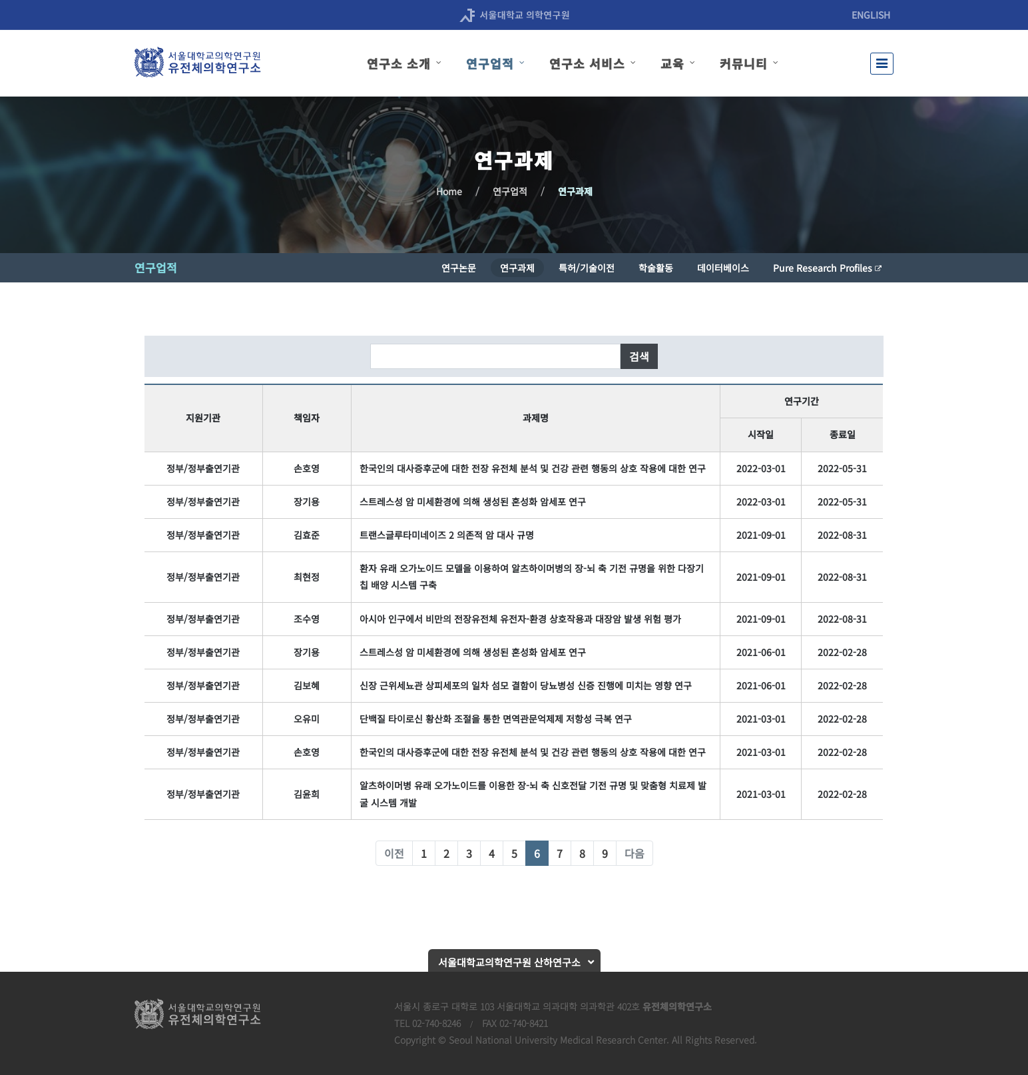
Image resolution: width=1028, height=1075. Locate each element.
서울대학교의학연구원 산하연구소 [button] (509, 962)
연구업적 (510, 191)
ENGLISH (871, 14)
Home (449, 191)
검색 (639, 356)
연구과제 (575, 191)
